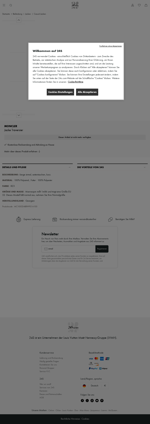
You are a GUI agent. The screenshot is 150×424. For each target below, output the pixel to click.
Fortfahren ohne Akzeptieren (110, 46)
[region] (76, 71)
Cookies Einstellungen (60, 92)
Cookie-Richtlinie (75, 82)
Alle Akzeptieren (87, 92)
